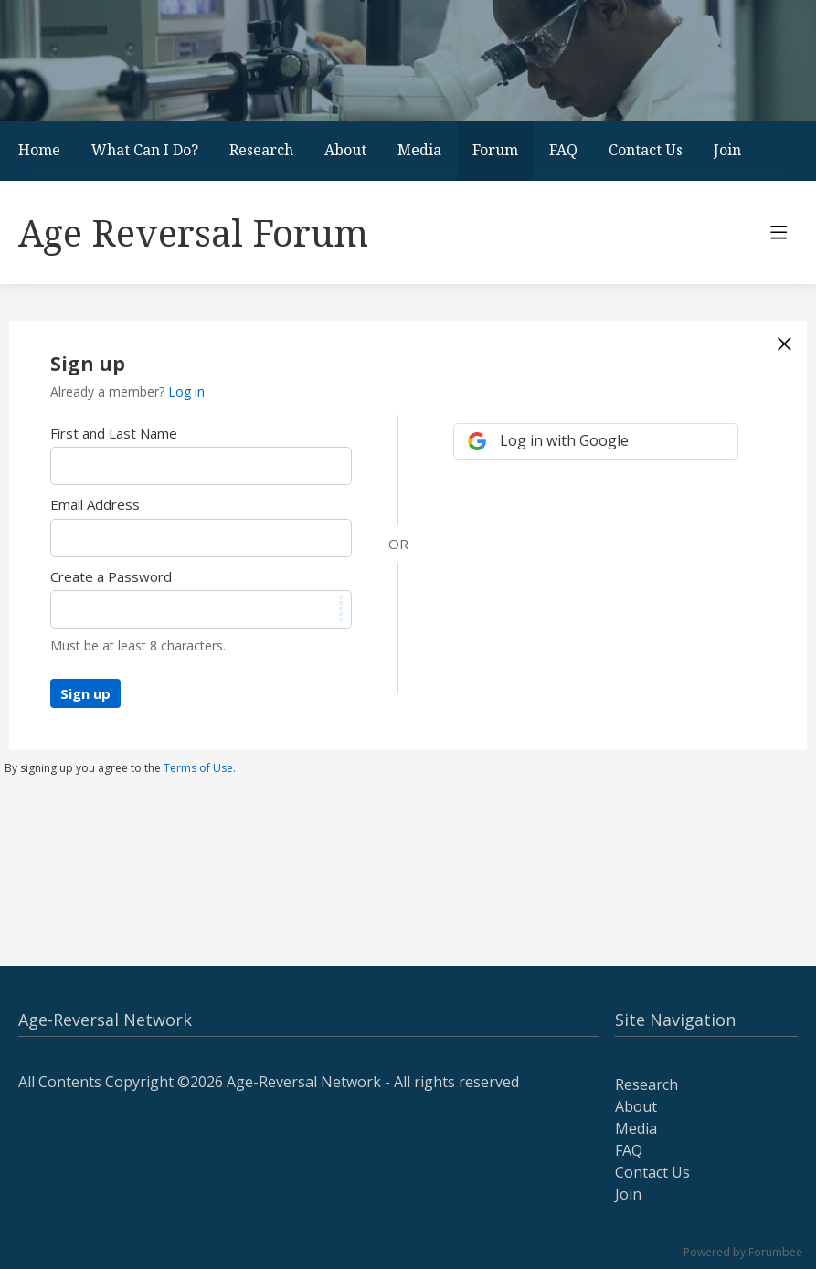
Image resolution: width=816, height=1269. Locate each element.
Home (39, 150)
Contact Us (646, 150)
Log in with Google (564, 440)
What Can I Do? (144, 150)
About (345, 150)
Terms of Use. (200, 768)
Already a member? (127, 391)
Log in (186, 391)
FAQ (563, 150)
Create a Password (111, 576)
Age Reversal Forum (193, 232)
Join (727, 150)
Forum (495, 150)
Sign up (85, 693)
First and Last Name (113, 433)
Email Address (95, 504)
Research (261, 150)
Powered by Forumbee (743, 1253)
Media (419, 150)
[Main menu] (778, 232)
